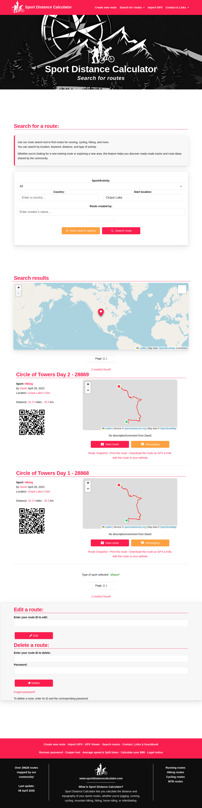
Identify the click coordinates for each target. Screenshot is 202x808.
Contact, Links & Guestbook (140, 744)
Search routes (111, 744)
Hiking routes (175, 772)
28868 (82, 473)
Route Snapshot (97, 453)
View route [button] (110, 444)
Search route (121, 230)
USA (47, 392)
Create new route (106, 7)
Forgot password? (24, 692)
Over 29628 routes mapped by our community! (26, 772)
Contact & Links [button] (176, 7)
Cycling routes (175, 776)
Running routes (175, 767)
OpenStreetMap (167, 348)
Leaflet (141, 348)
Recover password (51, 752)
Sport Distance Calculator (42, 7)
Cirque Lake (35, 392)
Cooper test (72, 752)
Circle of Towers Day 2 (43, 374)
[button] (101, 312)
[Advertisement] (101, 108)
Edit (33, 635)
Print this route (118, 453)
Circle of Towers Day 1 (43, 473)
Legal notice (155, 752)
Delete (34, 683)
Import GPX (155, 7)
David (23, 388)
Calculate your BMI (133, 752)
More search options (81, 230)
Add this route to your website (130, 457)
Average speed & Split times (100, 752)
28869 (82, 374)
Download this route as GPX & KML (150, 453)
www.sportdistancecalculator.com (101, 778)
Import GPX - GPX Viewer (84, 744)
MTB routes (175, 781)
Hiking (29, 383)
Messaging (150, 444)
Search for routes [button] (131, 7)
